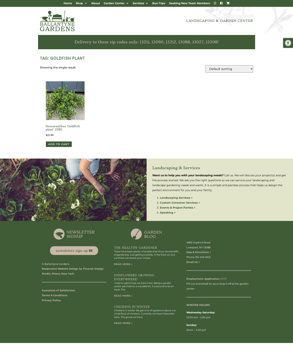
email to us (208, 283)
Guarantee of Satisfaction (58, 290)
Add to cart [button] (58, 144)
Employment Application (203, 278)
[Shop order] (229, 69)
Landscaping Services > (176, 197)
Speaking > (168, 212)
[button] (288, 43)
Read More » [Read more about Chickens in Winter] (123, 323)
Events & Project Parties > (177, 207)
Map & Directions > (198, 252)
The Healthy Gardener (135, 247)
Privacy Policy (51, 300)
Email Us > (193, 262)
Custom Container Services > (180, 202)
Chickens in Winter (132, 307)
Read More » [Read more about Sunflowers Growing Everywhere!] (123, 295)
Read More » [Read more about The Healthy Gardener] (123, 264)
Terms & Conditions (54, 295)
